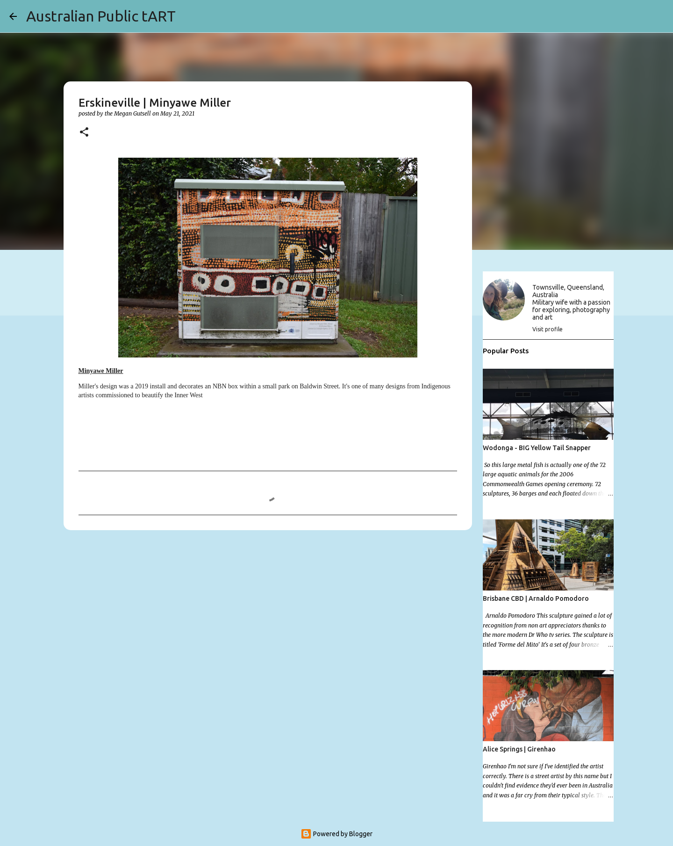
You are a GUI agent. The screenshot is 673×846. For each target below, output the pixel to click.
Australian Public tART (101, 15)
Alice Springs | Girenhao (519, 749)
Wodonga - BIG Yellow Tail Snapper (537, 448)
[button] (84, 132)
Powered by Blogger (336, 834)
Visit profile (547, 329)
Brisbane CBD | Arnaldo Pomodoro (536, 598)
